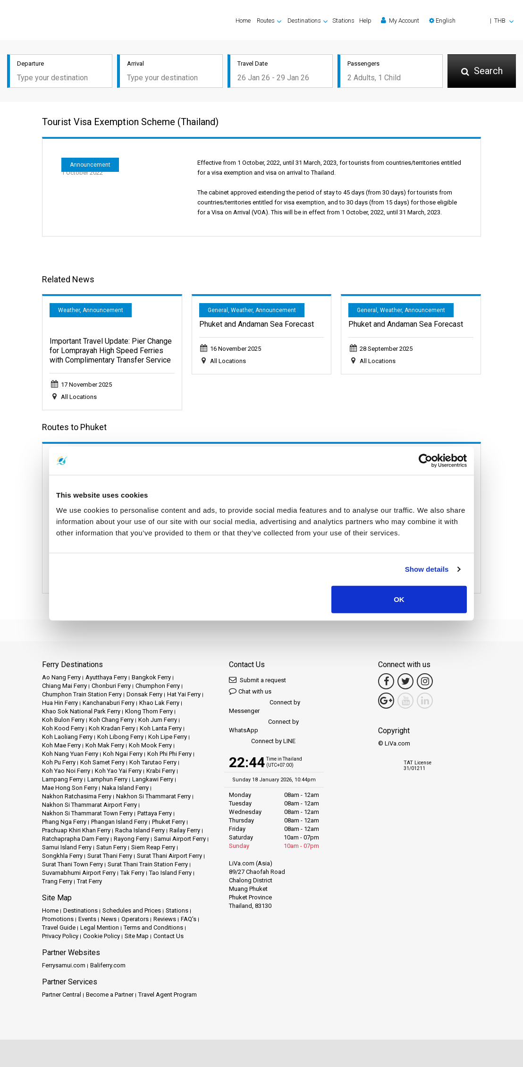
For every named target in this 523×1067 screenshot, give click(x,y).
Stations (343, 20)
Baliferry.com (108, 965)
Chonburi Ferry (111, 685)
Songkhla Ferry (62, 855)
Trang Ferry (57, 881)
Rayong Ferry (131, 838)
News (109, 919)
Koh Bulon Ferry (63, 719)
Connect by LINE (262, 741)
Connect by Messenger (264, 706)
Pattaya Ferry (154, 813)
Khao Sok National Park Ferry (81, 711)
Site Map (137, 936)
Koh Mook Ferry (150, 745)
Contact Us (168, 936)
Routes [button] (266, 20)
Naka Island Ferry (125, 787)
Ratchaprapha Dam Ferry (75, 838)
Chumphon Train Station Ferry (82, 694)
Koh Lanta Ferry (161, 728)
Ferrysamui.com (63, 965)
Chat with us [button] (250, 691)
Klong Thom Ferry (149, 711)
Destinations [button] (304, 20)
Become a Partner (110, 994)
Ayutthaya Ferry (106, 677)
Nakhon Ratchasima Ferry (76, 796)
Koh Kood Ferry (63, 728)
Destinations (80, 910)
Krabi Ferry (160, 770)
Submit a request (257, 680)
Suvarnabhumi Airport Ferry (79, 872)
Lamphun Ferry (107, 779)
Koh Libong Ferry (120, 736)
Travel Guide (59, 927)
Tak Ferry (132, 872)
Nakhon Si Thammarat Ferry (153, 796)
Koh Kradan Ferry (112, 728)
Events (87, 919)
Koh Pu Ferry (59, 762)
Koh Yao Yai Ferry (118, 770)
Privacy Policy (60, 936)
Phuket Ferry (168, 821)
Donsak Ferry (144, 694)
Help (365, 20)
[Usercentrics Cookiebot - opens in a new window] (425, 461)
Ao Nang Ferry (61, 677)
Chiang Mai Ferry (64, 685)
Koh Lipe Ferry (167, 736)
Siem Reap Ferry (153, 847)
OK (399, 599)
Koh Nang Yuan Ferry (70, 753)
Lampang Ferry (62, 779)
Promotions (58, 919)
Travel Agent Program (167, 994)
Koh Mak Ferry (104, 745)
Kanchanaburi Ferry (109, 702)
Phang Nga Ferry (64, 821)
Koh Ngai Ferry (123, 753)
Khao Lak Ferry (159, 702)
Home (243, 20)
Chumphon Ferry (157, 685)
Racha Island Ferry (140, 830)
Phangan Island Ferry (119, 821)
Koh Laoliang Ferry (67, 736)
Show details (427, 569)
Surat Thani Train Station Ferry (148, 864)
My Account (400, 20)
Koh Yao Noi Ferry (66, 770)
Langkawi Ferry (152, 779)
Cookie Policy (101, 936)
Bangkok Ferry (151, 677)
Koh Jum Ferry (157, 719)
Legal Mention (99, 927)
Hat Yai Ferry (184, 694)
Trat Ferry (89, 881)
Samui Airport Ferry (180, 838)
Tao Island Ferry (170, 872)
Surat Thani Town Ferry (72, 864)
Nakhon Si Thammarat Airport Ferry (89, 804)
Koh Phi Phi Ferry (169, 753)
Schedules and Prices (131, 910)
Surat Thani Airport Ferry (169, 855)
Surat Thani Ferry (109, 855)
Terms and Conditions (153, 927)
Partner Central (61, 994)
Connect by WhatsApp (264, 726)
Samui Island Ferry (67, 847)
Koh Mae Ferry (61, 745)
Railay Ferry (184, 830)
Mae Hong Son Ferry (69, 787)
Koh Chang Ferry (111, 719)
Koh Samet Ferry (102, 762)
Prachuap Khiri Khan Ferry (76, 830)
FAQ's (188, 919)
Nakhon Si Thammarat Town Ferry (87, 813)
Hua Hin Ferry (60, 702)
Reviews (164, 919)
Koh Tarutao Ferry (153, 762)
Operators (135, 919)
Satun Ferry (111, 847)
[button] (471, 20)
